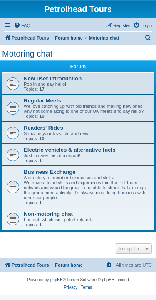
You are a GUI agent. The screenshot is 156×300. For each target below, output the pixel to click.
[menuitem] (22, 25)
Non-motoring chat (48, 214)
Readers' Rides (43, 128)
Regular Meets (42, 101)
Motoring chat (27, 53)
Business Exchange (50, 172)
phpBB (56, 280)
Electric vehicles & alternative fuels (70, 150)
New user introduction (53, 78)
